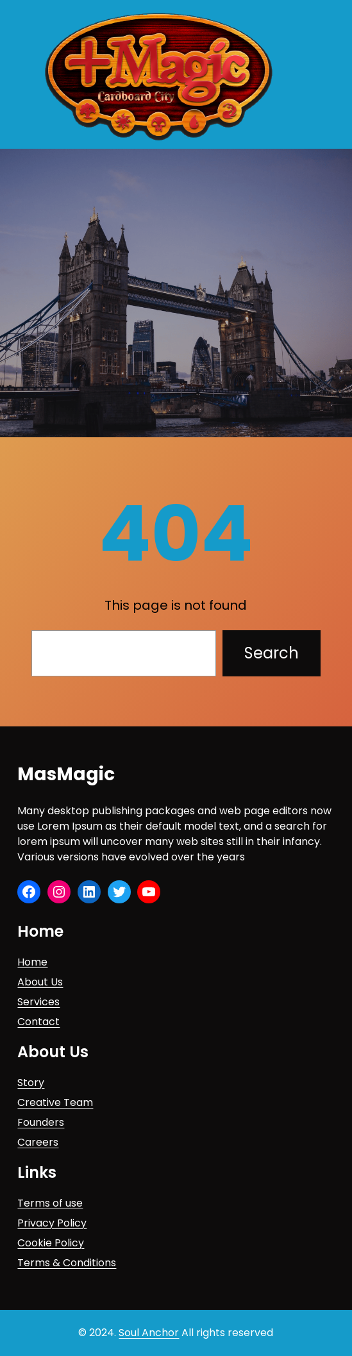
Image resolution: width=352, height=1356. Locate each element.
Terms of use (50, 1203)
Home (32, 962)
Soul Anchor (149, 1332)
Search (271, 653)
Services (38, 1001)
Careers (37, 1142)
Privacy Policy (52, 1223)
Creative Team (55, 1102)
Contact (38, 1021)
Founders (40, 1122)
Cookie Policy (50, 1242)
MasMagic (66, 774)
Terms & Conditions (66, 1262)
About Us (40, 982)
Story (30, 1082)
